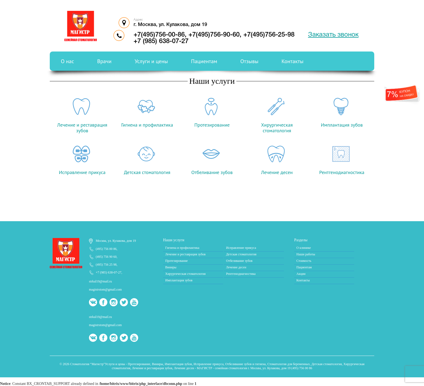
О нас (67, 61)
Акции (301, 274)
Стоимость (303, 261)
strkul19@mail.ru (100, 281)
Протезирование (176, 261)
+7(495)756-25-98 (268, 35)
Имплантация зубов (179, 280)
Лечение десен (236, 267)
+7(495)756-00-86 (159, 35)
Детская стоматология (241, 254)
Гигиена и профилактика (182, 248)
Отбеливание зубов (239, 261)
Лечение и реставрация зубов (185, 254)
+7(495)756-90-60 (214, 35)
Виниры (170, 267)
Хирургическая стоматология (185, 274)
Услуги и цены (151, 61)
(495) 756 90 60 (106, 257)
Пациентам (204, 61)
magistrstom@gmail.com (105, 289)
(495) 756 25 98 (106, 264)
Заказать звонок (333, 35)
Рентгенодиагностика (241, 274)
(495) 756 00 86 (106, 249)
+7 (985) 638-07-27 (161, 41)
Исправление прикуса (241, 248)
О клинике (303, 248)
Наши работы (305, 254)
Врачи (104, 61)
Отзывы (249, 61)
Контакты (292, 61)
